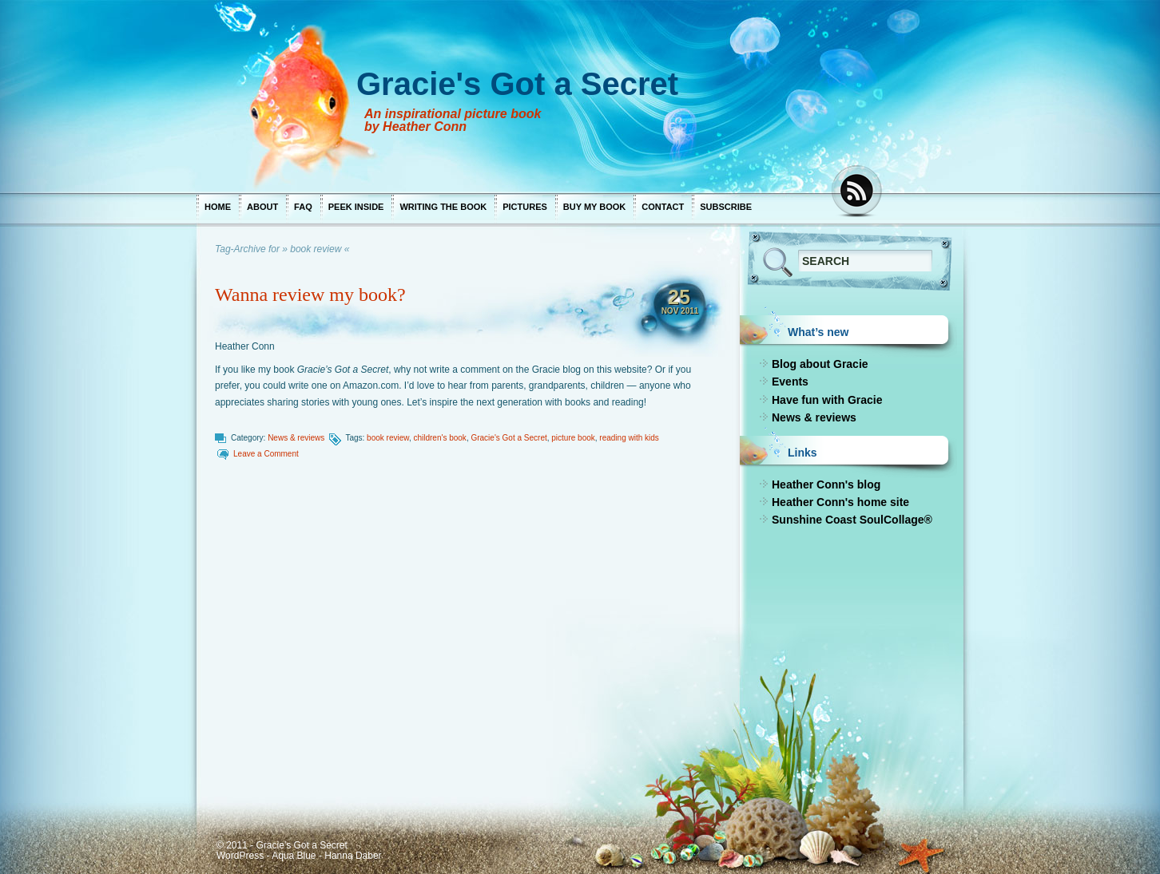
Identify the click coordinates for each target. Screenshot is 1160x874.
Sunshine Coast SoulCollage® (852, 519)
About (262, 207)
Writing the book (443, 207)
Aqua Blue (294, 855)
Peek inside (356, 207)
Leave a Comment (266, 453)
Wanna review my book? (310, 294)
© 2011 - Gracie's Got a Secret (282, 845)
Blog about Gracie (820, 364)
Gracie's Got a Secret (508, 437)
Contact (663, 207)
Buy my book (594, 207)
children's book (439, 437)
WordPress (240, 855)
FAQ (303, 207)
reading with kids (628, 437)
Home (218, 207)
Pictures (525, 207)
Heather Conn (245, 346)
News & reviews (296, 437)
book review (388, 437)
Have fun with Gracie (827, 399)
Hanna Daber (352, 855)
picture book (572, 437)
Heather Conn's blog (826, 484)
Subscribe (726, 207)
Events (790, 381)
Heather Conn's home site (840, 502)
